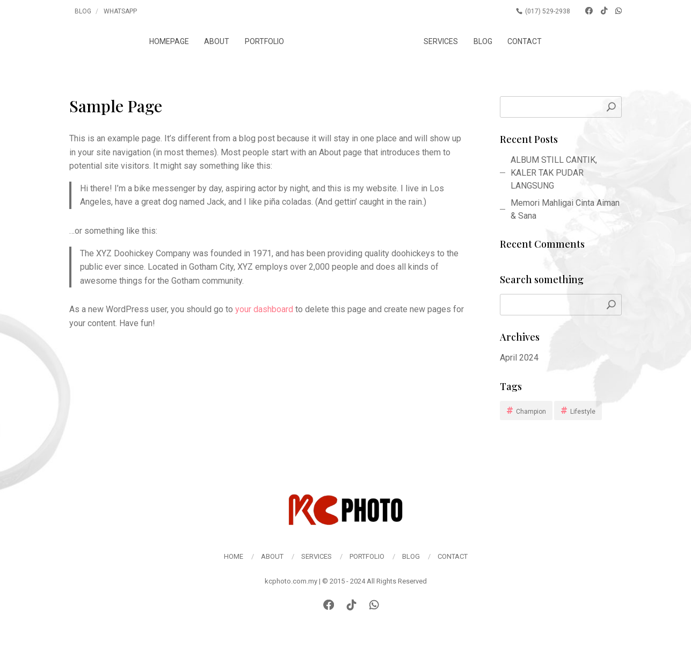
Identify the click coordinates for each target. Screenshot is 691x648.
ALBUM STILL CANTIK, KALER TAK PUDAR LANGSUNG (554, 173)
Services (447, 41)
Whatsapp (120, 11)
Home (233, 556)
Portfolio (258, 41)
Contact (531, 41)
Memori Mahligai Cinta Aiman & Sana (565, 209)
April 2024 (519, 357)
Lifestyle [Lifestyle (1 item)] (582, 411)
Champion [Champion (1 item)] (531, 411)
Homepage (163, 41)
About (210, 41)
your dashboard (264, 309)
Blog (83, 11)
